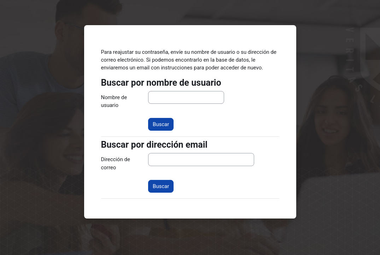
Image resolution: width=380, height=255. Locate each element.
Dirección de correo (115, 163)
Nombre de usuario (114, 101)
